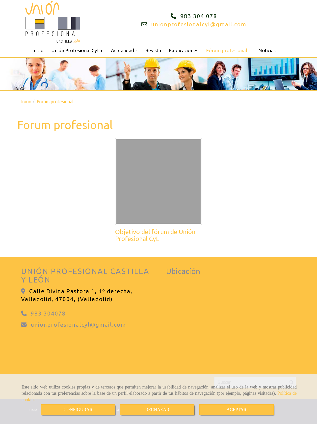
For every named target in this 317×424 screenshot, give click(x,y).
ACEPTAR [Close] (237, 409)
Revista (153, 50)
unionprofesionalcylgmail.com (198, 24)
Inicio (38, 50)
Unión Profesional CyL (77, 50)
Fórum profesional (228, 50)
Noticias (267, 50)
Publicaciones (183, 50)
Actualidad (124, 50)
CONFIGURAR (77, 409)
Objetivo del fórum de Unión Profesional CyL (155, 235)
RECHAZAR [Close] (157, 409)
